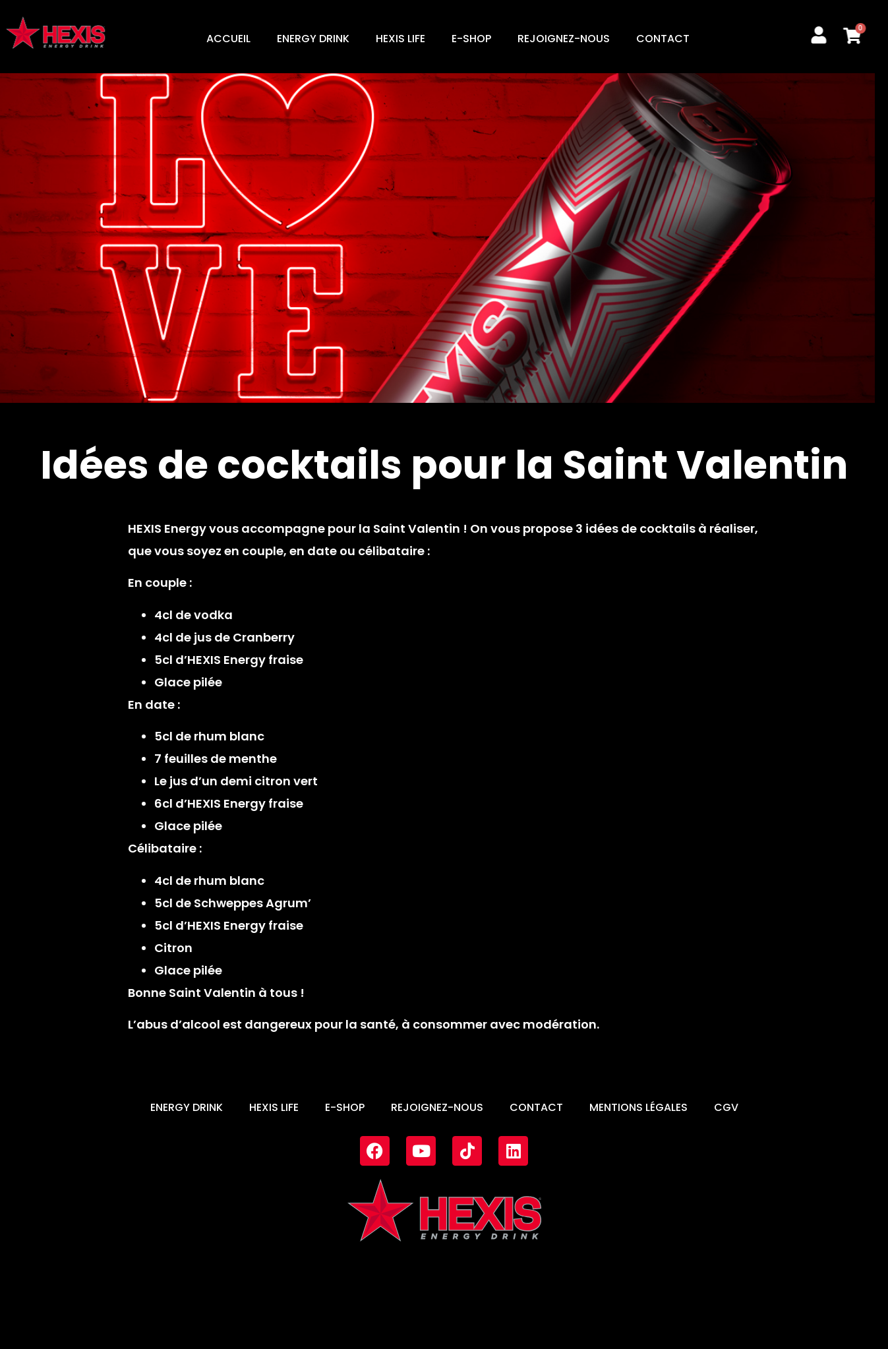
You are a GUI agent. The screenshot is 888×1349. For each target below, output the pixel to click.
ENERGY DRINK (313, 38)
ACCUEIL (228, 38)
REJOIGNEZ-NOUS (564, 38)
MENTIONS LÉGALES (638, 1107)
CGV (726, 1107)
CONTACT (663, 38)
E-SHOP (471, 38)
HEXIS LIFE (400, 38)
